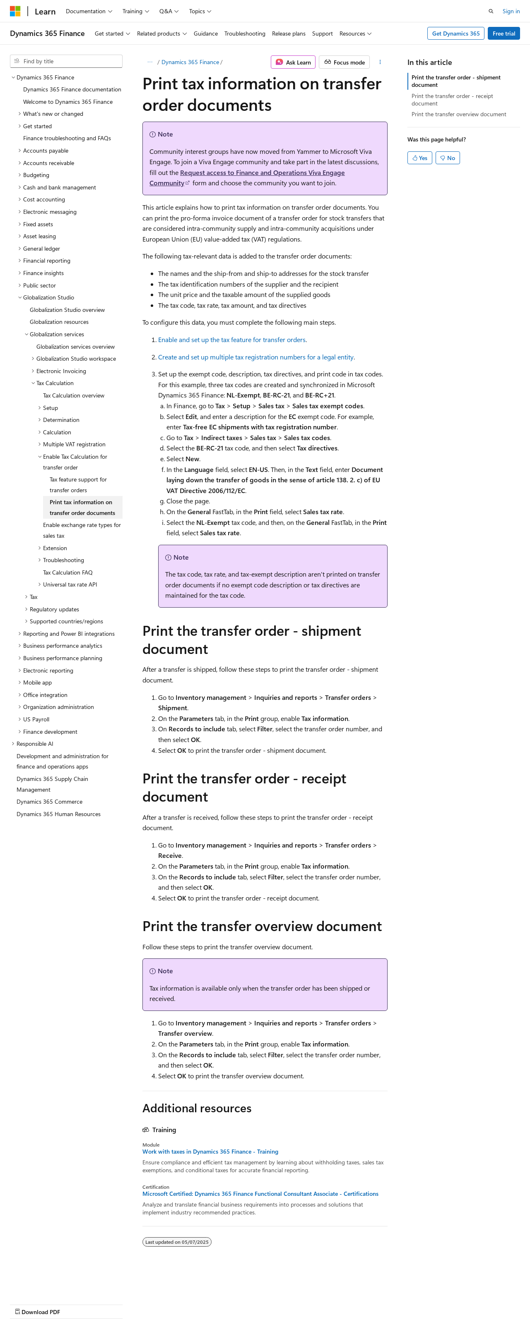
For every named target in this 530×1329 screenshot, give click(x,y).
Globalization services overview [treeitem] (75, 346)
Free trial (504, 33)
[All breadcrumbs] (149, 62)
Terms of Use (222, 1303)
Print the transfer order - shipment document (456, 81)
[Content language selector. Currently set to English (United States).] (48, 1284)
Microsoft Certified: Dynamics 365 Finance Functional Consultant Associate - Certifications (260, 1193)
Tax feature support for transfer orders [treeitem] (78, 484)
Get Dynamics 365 (456, 33)
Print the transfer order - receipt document (452, 99)
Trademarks (262, 1303)
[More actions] (380, 62)
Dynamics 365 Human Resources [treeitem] (59, 814)
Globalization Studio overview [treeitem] (67, 310)
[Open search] (491, 11)
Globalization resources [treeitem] (59, 322)
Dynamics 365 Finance (190, 62)
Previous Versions (75, 1303)
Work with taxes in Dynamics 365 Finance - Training (210, 1151)
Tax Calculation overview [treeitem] (73, 395)
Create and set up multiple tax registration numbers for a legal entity (256, 356)
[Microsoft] (15, 11)
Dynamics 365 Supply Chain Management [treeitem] (52, 784)
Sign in (511, 11)
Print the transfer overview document (459, 114)
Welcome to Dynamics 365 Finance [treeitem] (68, 101)
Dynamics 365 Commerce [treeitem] (49, 801)
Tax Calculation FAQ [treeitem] (68, 572)
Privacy (181, 1303)
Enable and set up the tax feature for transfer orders (232, 339)
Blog (112, 1303)
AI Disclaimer (26, 1303)
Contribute (148, 1303)
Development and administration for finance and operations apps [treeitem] (62, 761)
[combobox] (66, 61)
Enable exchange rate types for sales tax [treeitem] (82, 530)
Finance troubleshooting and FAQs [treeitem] (67, 138)
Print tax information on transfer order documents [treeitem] (82, 507)
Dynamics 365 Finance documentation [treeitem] (72, 89)
